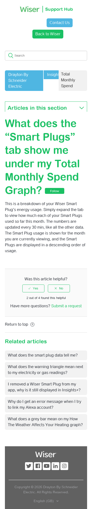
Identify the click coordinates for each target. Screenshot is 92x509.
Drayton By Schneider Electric (18, 80)
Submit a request (66, 306)
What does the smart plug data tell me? (43, 355)
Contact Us (60, 22)
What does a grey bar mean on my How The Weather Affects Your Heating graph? (45, 422)
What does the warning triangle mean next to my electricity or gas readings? (45, 369)
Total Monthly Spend (68, 80)
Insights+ (55, 74)
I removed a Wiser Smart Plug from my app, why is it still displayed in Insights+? (44, 387)
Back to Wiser (47, 34)
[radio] (33, 288)
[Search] (46, 56)
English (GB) (44, 501)
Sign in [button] (31, 23)
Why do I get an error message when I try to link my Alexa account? (44, 404)
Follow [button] (54, 191)
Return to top (19, 324)
